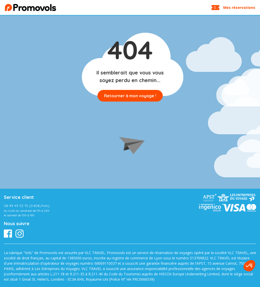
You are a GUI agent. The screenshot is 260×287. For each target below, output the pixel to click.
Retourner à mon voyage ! (130, 95)
